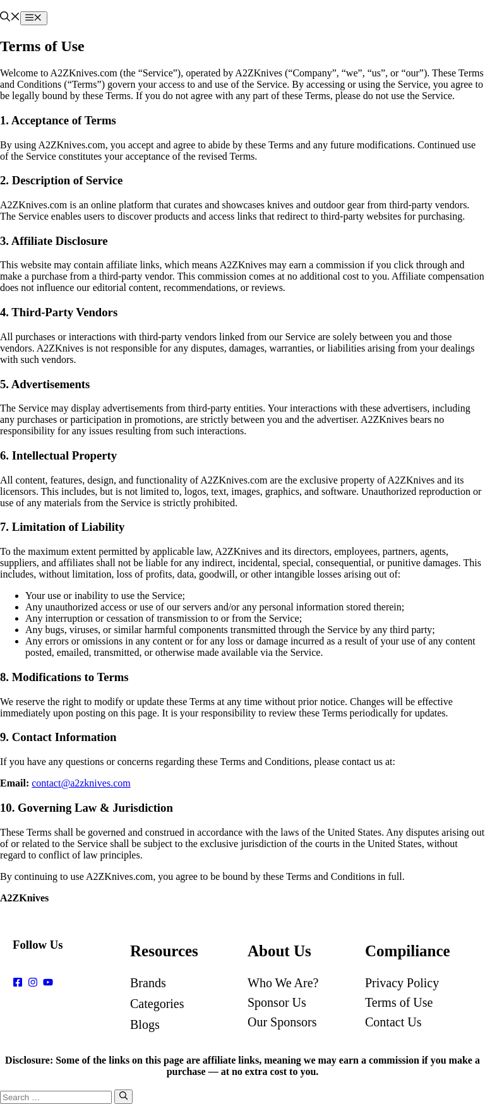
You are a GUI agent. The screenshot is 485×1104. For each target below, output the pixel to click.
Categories (157, 1004)
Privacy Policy (402, 983)
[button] (10, 18)
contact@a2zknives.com (81, 783)
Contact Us (393, 1022)
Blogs (145, 1024)
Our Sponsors (282, 1022)
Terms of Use (399, 1002)
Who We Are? (283, 983)
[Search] (123, 1096)
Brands (148, 983)
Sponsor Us (277, 1002)
